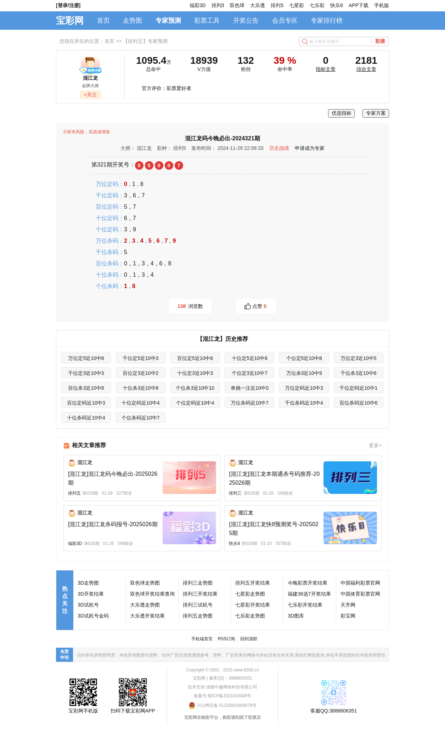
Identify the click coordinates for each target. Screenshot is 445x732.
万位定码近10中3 (304, 388)
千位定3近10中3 (86, 373)
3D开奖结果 (91, 594)
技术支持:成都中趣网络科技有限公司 (222, 687)
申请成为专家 (310, 148)
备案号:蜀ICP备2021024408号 (222, 695)
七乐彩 (317, 5)
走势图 (132, 20)
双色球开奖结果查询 (152, 594)
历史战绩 (279, 148)
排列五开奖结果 (252, 583)
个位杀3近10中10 (195, 388)
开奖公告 (246, 20)
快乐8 (336, 5)
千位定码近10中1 (358, 388)
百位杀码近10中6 (358, 403)
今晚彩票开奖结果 (307, 583)
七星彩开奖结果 (252, 605)
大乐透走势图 (145, 605)
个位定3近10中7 (249, 373)
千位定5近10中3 (140, 358)
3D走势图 (88, 583)
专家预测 (168, 20)
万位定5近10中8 (86, 358)
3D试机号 (88, 605)
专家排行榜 (327, 20)
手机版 (381, 5)
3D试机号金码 (93, 616)
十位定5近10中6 (249, 358)
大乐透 (257, 5)
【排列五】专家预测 (145, 41)
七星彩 (296, 5)
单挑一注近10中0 (250, 388)
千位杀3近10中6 (358, 373)
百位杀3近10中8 (86, 388)
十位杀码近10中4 (86, 418)
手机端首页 (202, 638)
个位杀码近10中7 (140, 418)
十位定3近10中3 (195, 373)
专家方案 (376, 113)
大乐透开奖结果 (147, 616)
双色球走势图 (145, 583)
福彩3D (198, 5)
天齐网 (347, 605)
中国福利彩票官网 (360, 583)
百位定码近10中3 (86, 403)
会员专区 (285, 20)
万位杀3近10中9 (304, 373)
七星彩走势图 (250, 594)
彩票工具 (207, 20)
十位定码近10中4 (140, 403)
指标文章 (326, 69)
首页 (103, 20)
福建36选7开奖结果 (309, 594)
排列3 (218, 5)
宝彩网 (70, 20)
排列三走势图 (198, 583)
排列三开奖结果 (200, 594)
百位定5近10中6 (195, 358)
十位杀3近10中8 (140, 388)
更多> (375, 445)
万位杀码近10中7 (250, 403)
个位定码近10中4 (195, 403)
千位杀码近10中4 (304, 403)
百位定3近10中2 (140, 373)
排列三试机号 (198, 605)
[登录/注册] (68, 5)
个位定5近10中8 (304, 358)
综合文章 (366, 69)
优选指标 (341, 113)
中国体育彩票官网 (360, 594)
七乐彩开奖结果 (305, 605)
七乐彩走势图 (250, 616)
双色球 (237, 5)
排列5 (277, 5)
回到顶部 (248, 638)
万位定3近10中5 (358, 358)
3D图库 (296, 616)
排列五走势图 (198, 616)
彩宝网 (347, 616)
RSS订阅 (226, 638)
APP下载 (358, 5)
